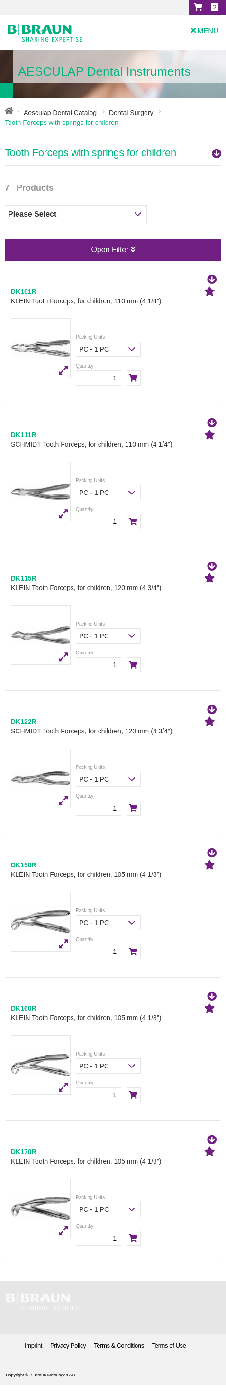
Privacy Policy (68, 1345)
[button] (207, 7)
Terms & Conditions (119, 1345)
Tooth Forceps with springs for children (113, 153)
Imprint (33, 1345)
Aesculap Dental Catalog (60, 112)
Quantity (84, 366)
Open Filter (113, 250)
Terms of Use (169, 1345)
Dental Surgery (131, 112)
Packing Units (90, 337)
